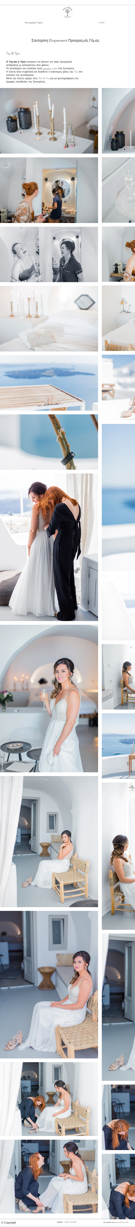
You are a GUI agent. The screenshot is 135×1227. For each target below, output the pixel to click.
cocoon (47, 68)
